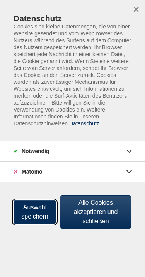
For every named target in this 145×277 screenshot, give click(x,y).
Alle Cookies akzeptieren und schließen (96, 211)
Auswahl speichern (34, 212)
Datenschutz (84, 123)
